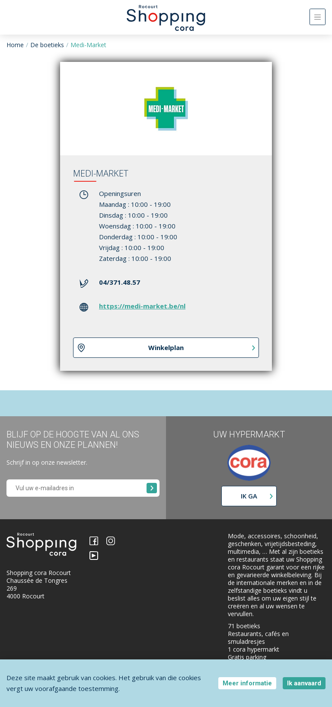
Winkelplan (166, 347)
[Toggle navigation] (318, 17)
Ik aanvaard (304, 683)
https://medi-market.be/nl (142, 306)
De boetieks (47, 45)
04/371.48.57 (119, 282)
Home (15, 45)
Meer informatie (247, 683)
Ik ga (249, 496)
